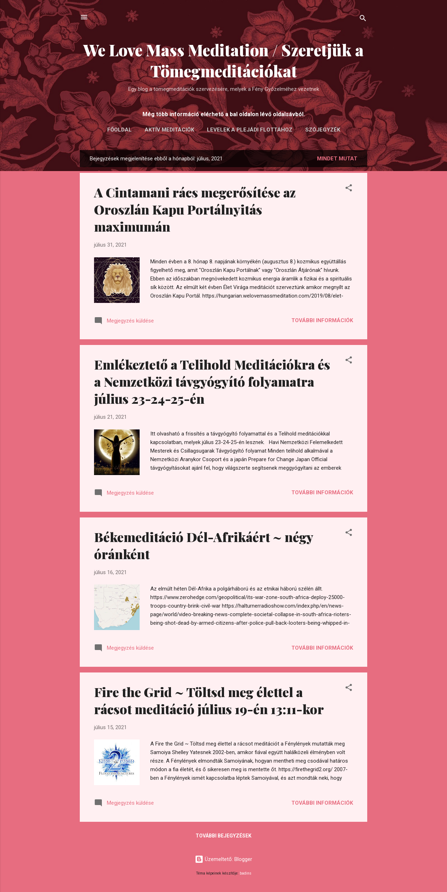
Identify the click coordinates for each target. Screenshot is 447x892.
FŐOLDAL (119, 130)
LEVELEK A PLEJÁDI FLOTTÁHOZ (249, 130)
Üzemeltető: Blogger (223, 859)
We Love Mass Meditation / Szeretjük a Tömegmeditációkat (223, 60)
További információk (322, 320)
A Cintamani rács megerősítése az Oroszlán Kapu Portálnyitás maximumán (195, 209)
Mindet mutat (337, 158)
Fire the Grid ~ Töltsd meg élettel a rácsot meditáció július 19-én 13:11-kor (209, 700)
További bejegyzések (223, 836)
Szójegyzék (322, 130)
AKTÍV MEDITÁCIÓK (169, 130)
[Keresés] (363, 19)
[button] (348, 189)
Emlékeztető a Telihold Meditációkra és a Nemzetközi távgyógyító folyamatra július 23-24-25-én (212, 381)
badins (245, 873)
